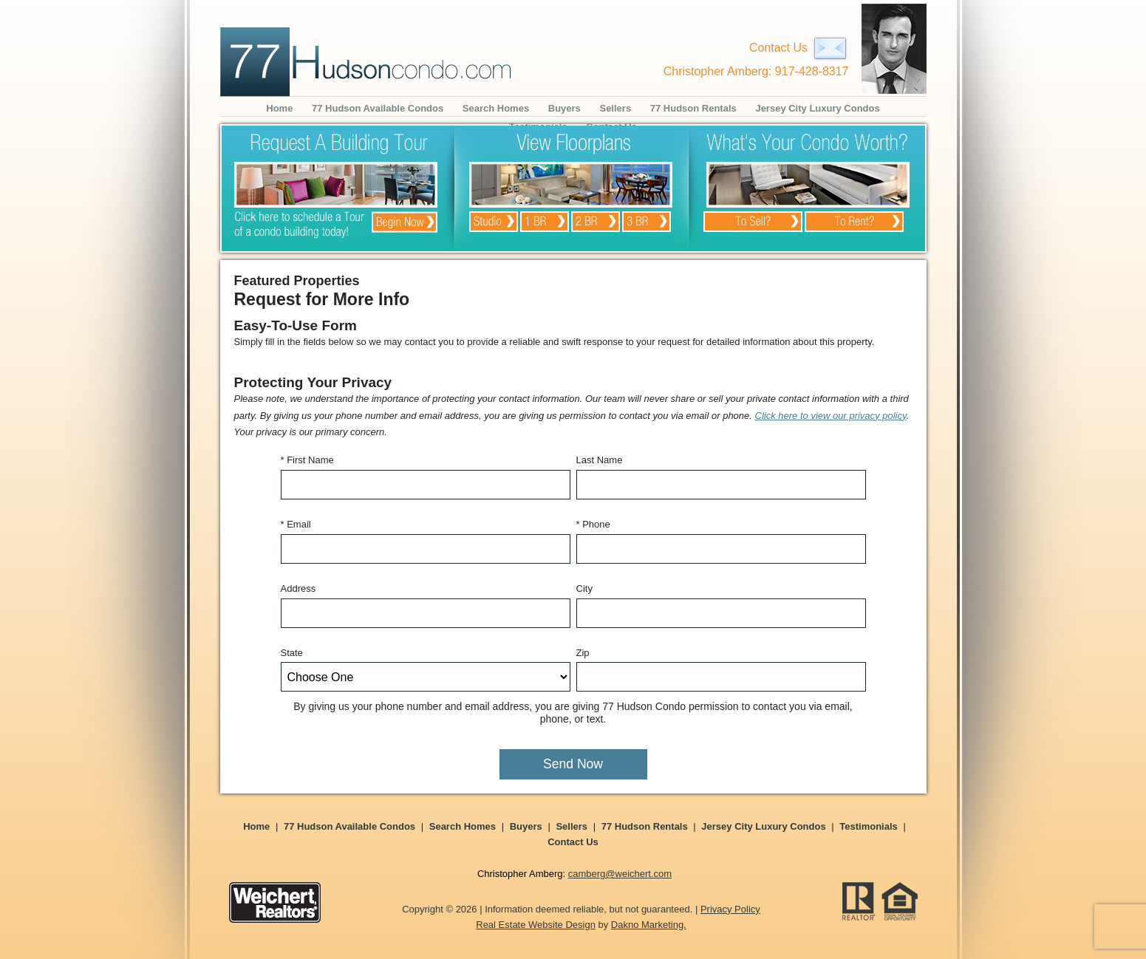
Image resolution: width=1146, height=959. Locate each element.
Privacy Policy (730, 909)
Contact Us (799, 47)
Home (279, 108)
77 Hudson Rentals (693, 108)
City (584, 588)
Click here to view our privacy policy (831, 415)
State (292, 652)
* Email (296, 524)
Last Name (599, 459)
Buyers (564, 108)
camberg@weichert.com (620, 873)
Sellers (615, 108)
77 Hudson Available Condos (377, 108)
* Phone (593, 524)
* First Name (307, 459)
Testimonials (868, 826)
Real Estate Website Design (536, 924)
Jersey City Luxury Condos (817, 108)
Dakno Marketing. (648, 924)
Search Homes (496, 108)
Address (298, 588)
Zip (583, 652)
